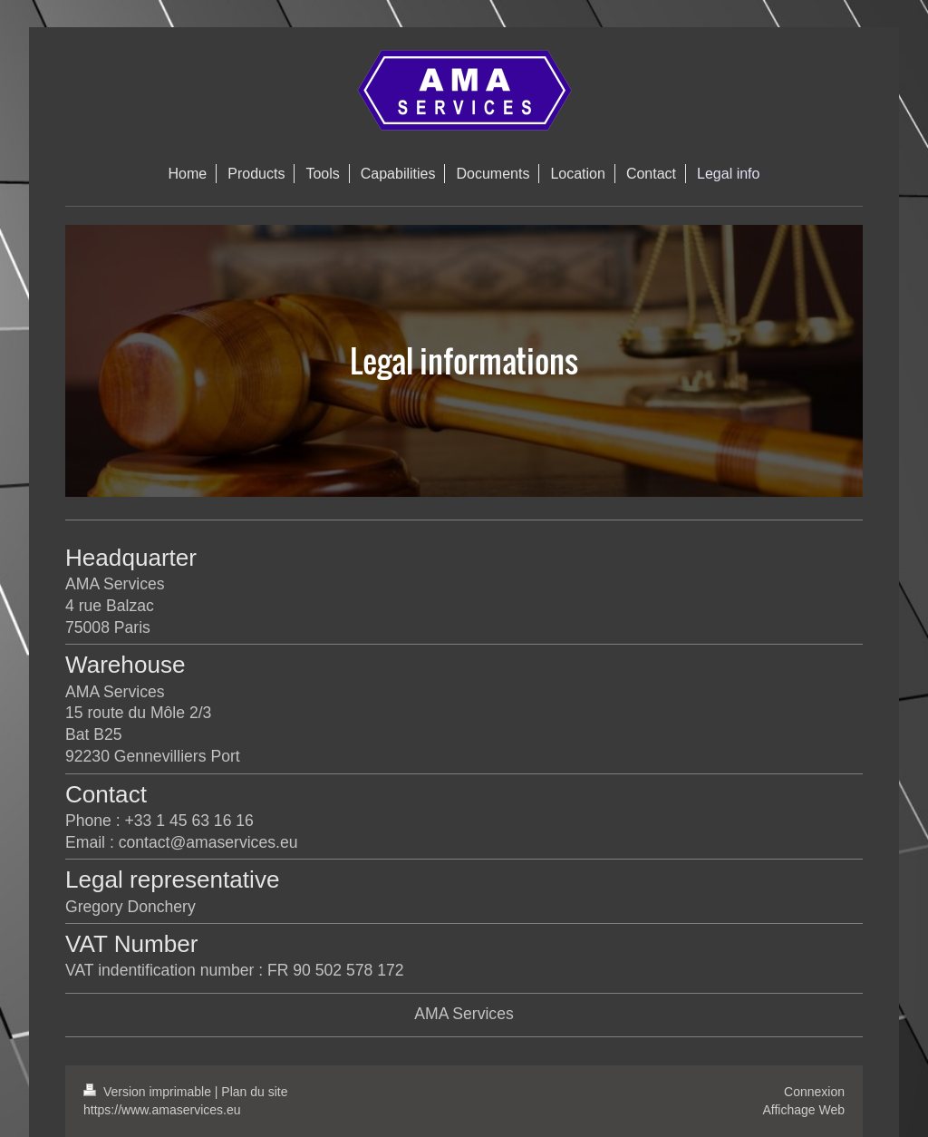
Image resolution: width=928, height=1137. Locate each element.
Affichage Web (803, 1110)
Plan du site (254, 1091)
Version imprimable (149, 1091)
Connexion (814, 1091)
